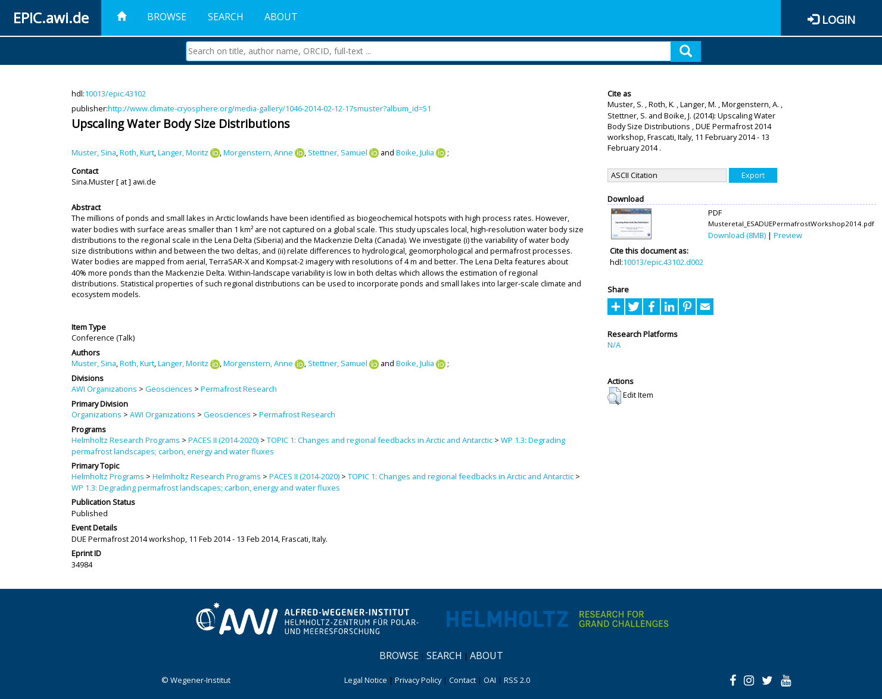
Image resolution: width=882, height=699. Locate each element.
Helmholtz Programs (107, 476)
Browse (166, 16)
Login (838, 19)
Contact (462, 680)
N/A (614, 344)
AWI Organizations (104, 388)
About (281, 16)
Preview (788, 235)
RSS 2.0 (517, 680)
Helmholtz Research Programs (125, 440)
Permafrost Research (239, 388)
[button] (614, 396)
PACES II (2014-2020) (223, 440)
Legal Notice (365, 680)
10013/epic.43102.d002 (663, 262)
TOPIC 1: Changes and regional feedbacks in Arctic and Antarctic (380, 440)
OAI (490, 680)
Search (226, 16)
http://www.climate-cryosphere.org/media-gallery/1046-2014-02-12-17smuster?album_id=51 (269, 108)
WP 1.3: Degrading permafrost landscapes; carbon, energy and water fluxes (205, 487)
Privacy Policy (418, 680)
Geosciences (168, 388)
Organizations (96, 414)
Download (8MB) (737, 235)
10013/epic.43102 (115, 93)
